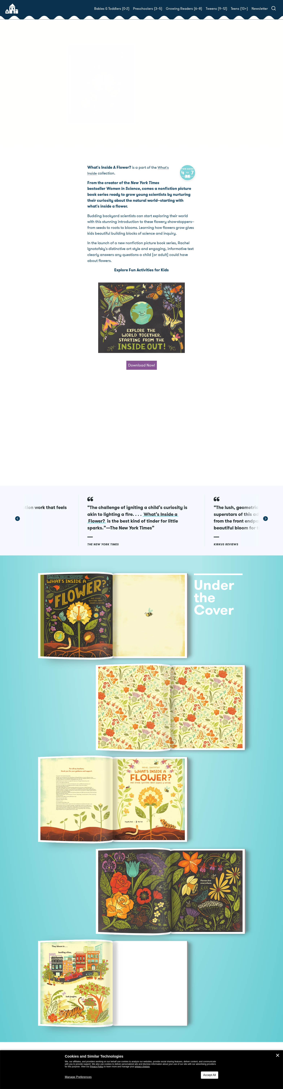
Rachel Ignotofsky (171, 102)
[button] (51, 520)
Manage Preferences (78, 1077)
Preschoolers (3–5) (147, 8)
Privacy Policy (96, 1066)
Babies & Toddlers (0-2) (111, 8)
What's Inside (169, 169)
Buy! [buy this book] (153, 115)
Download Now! (141, 367)
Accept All (209, 1075)
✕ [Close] (277, 1055)
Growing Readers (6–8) (184, 8)
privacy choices (142, 1066)
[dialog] (141, 1069)
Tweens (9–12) (216, 8)
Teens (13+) (239, 8)
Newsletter (260, 8)
